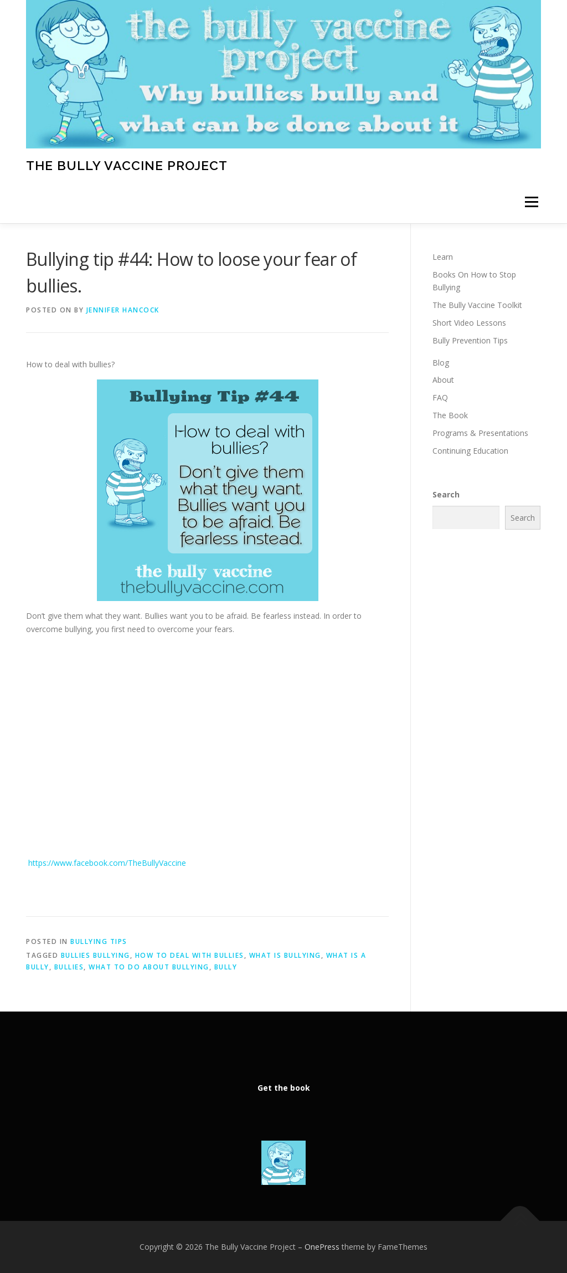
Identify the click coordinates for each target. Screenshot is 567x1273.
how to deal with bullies (189, 955)
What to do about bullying (149, 967)
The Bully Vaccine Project (127, 164)
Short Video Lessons (469, 322)
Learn (442, 256)
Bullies (69, 967)
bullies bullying (95, 955)
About (443, 379)
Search (446, 494)
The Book (450, 415)
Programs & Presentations (480, 433)
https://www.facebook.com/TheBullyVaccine (106, 863)
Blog (440, 362)
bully (226, 967)
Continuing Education (470, 450)
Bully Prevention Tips (470, 340)
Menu (531, 202)
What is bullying (285, 955)
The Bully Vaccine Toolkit (477, 305)
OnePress (322, 1246)
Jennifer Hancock (122, 310)
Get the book (283, 1087)
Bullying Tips (98, 941)
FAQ (440, 397)
